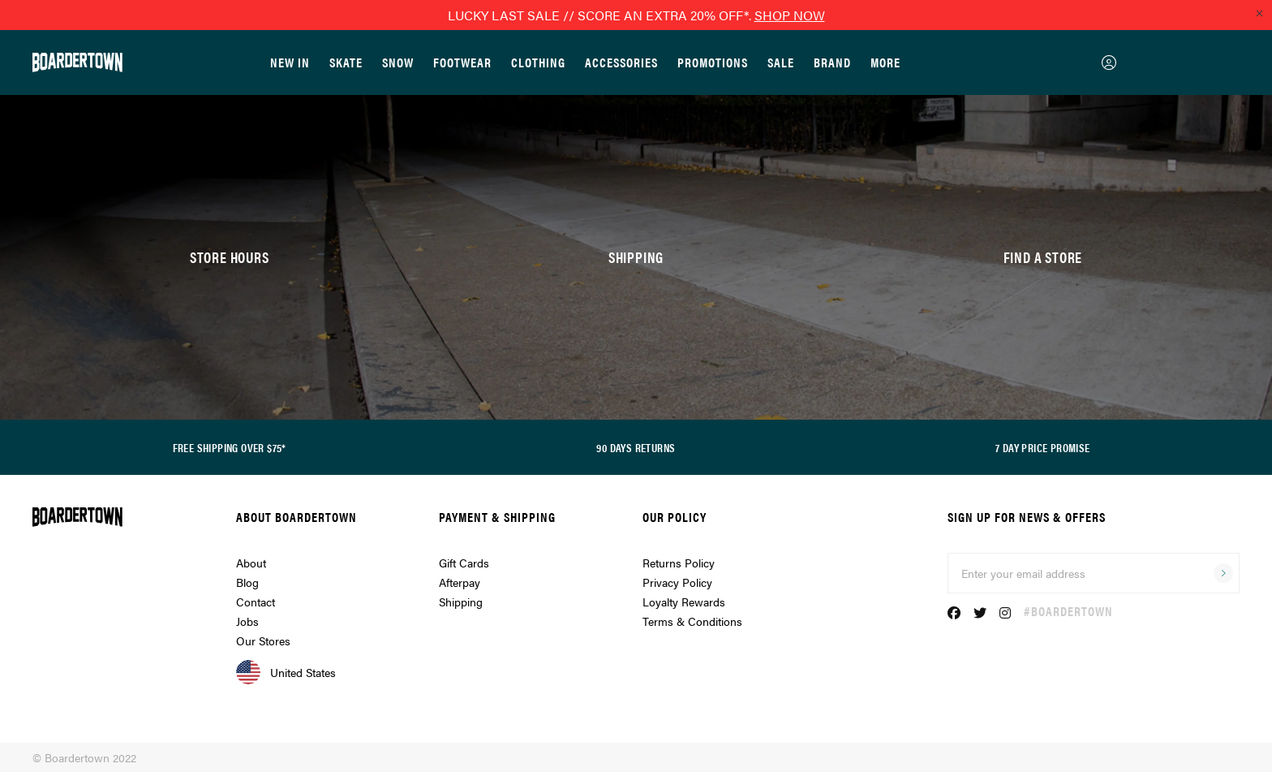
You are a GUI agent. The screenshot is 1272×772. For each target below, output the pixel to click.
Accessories (621, 62)
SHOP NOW (789, 15)
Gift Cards (464, 562)
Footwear (462, 62)
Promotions (712, 62)
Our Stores (263, 640)
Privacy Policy (677, 582)
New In (290, 62)
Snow (398, 62)
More (885, 62)
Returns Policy (678, 562)
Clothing (538, 62)
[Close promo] (1259, 13)
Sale (780, 62)
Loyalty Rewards (683, 601)
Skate (346, 62)
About (251, 562)
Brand (832, 62)
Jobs (247, 621)
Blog (247, 582)
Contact (255, 601)
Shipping (461, 601)
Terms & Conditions (692, 621)
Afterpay (459, 582)
